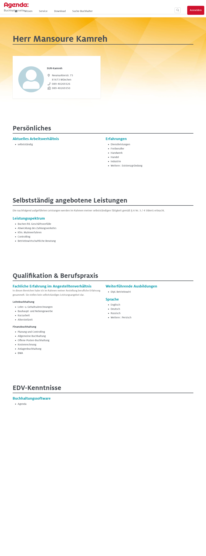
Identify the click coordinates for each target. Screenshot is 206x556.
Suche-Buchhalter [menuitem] (121, 11)
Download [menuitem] (98, 11)
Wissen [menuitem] (67, 11)
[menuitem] (54, 11)
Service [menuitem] (81, 11)
